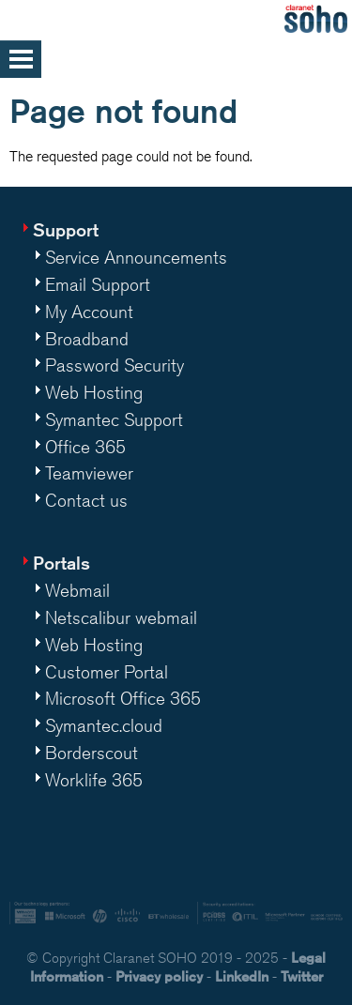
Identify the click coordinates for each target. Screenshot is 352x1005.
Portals (61, 562)
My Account (89, 311)
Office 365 (85, 446)
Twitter (302, 976)
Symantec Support (114, 419)
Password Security (114, 365)
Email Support (97, 284)
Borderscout (91, 752)
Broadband (87, 338)
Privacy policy (159, 976)
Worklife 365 (94, 780)
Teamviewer (89, 473)
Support (66, 229)
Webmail (77, 590)
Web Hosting (94, 392)
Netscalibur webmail (121, 617)
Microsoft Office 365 (123, 698)
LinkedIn (241, 976)
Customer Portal (106, 672)
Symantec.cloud (103, 725)
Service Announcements (136, 257)
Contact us (86, 500)
